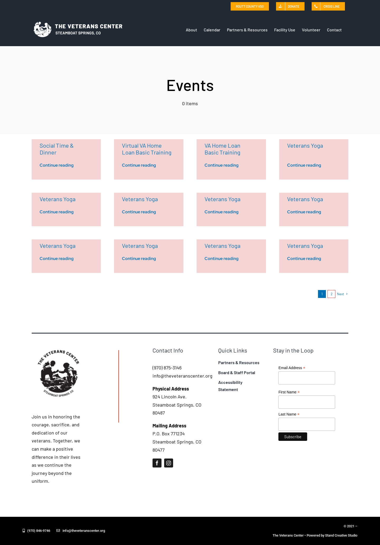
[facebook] (157, 463)
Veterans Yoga (305, 145)
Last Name (289, 414)
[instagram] (168, 463)
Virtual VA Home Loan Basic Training (147, 149)
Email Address (291, 367)
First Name (289, 392)
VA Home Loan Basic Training (222, 149)
